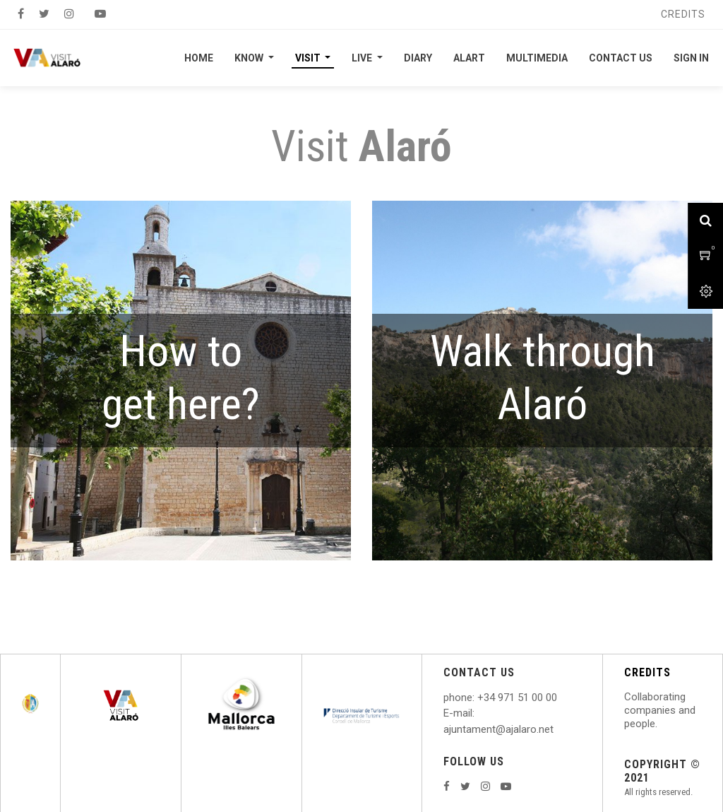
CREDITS (647, 672)
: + (478, 697)
